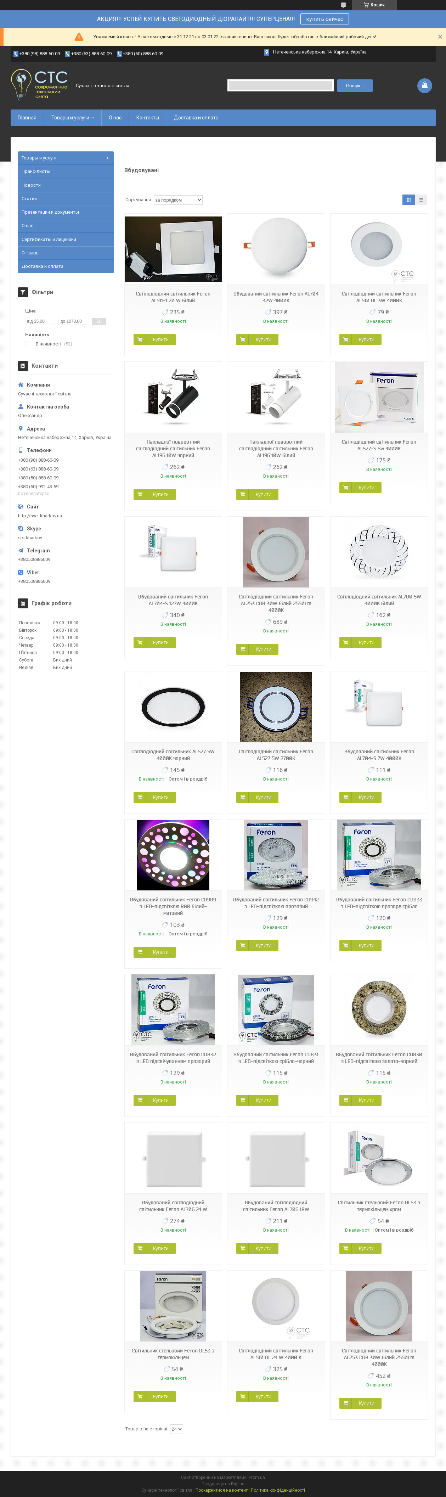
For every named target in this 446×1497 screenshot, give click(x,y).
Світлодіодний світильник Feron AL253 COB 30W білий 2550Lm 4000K (276, 603)
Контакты (147, 117)
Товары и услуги (70, 117)
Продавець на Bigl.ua (223, 1483)
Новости (31, 185)
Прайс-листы (36, 171)
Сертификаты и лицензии (49, 239)
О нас (115, 117)
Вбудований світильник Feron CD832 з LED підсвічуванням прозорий (173, 1058)
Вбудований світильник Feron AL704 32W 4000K (275, 297)
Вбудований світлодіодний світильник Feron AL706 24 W (173, 1206)
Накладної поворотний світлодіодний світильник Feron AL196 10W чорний (173, 448)
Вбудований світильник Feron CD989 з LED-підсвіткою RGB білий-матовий (173, 906)
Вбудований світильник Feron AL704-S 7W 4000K (379, 755)
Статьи (29, 198)
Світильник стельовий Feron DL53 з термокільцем (173, 1354)
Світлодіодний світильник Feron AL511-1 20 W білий (173, 297)
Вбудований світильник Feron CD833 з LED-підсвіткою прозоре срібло (379, 903)
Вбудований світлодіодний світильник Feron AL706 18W (276, 1206)
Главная (27, 117)
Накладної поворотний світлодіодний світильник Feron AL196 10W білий (276, 448)
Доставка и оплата (196, 117)
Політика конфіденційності (278, 1490)
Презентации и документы (50, 212)
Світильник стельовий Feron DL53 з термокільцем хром (379, 1206)
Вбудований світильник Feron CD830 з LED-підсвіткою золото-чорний (379, 1058)
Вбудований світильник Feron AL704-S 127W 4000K (173, 600)
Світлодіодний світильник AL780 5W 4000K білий (379, 600)
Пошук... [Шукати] (355, 85)
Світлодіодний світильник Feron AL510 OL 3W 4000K (379, 297)
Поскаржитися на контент (222, 1490)
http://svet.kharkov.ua (40, 515)
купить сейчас (324, 19)
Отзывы (31, 252)
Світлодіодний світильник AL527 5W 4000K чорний (173, 755)
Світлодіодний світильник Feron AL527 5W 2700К (276, 755)
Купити (161, 339)
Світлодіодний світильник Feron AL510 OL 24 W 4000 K (276, 1354)
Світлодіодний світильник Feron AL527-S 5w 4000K (379, 445)
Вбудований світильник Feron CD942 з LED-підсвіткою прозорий (276, 903)
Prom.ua (257, 1477)
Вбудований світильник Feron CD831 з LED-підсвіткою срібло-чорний (275, 1058)
